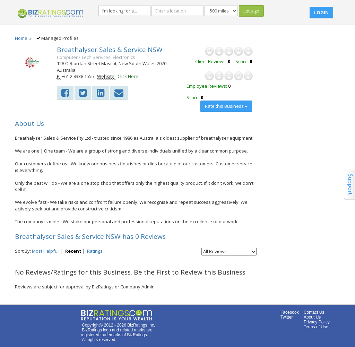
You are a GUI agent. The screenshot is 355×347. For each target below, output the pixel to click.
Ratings (95, 251)
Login (321, 12)
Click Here (128, 76)
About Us (312, 317)
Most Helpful (45, 251)
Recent (73, 251)
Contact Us (314, 312)
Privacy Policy (317, 322)
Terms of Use (316, 326)
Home (21, 38)
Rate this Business (226, 106)
